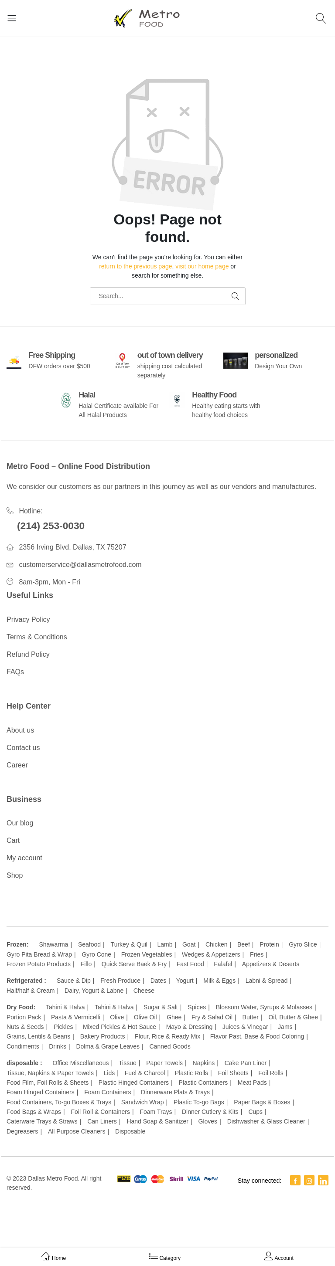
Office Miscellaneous (81, 1062)
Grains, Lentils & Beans (38, 1036)
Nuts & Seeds (25, 1026)
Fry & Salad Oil (211, 1017)
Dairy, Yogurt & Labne (94, 990)
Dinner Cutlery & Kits (210, 1111)
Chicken (216, 944)
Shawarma (53, 944)
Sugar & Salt (161, 1007)
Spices (197, 1007)
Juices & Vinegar (245, 1026)
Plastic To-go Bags (199, 1102)
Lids (109, 1072)
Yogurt (185, 980)
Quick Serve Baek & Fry (134, 964)
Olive (117, 1017)
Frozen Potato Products (39, 964)
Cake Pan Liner (246, 1062)
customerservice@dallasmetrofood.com (80, 564)
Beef (243, 944)
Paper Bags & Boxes (262, 1102)
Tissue (128, 1062)
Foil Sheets (233, 1072)
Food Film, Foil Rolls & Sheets (48, 1082)
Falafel (223, 964)
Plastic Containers (203, 1082)
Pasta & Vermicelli (75, 1017)
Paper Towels (164, 1062)
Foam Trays (156, 1111)
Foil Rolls (271, 1072)
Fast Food (190, 964)
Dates (158, 980)
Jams (285, 1026)
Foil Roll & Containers (100, 1111)
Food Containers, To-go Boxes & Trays (59, 1102)
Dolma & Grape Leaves (108, 1046)
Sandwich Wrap (142, 1102)
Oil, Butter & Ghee (293, 1017)
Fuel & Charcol (145, 1072)
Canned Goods (170, 1046)
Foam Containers (107, 1092)
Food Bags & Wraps (34, 1111)
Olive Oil (145, 1017)
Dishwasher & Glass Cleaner (266, 1121)
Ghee (174, 1017)
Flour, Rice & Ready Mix (167, 1036)
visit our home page (202, 266)
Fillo (86, 964)
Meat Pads (252, 1082)
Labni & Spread (267, 980)
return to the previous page (135, 266)
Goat (188, 944)
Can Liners (102, 1121)
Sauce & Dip (74, 980)
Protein (269, 944)
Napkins (204, 1062)
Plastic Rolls (191, 1072)
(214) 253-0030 (51, 525)
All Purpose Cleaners (77, 1131)
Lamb (164, 944)
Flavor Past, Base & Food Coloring (257, 1036)
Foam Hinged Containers (41, 1092)
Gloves (208, 1121)
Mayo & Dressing (189, 1026)
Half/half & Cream (31, 990)
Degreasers (22, 1131)
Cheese (143, 990)
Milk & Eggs (219, 980)
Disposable (130, 1131)
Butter (251, 1017)
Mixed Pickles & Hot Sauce (119, 1026)
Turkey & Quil (129, 944)
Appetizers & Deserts (271, 964)
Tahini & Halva (65, 1007)
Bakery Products (102, 1036)
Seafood (89, 944)
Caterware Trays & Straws (42, 1121)
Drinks (57, 1046)
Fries (256, 954)
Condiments (23, 1046)
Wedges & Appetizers (211, 954)
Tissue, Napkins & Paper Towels (50, 1072)
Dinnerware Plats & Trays (175, 1092)
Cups (255, 1111)
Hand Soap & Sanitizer (157, 1121)
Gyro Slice (303, 944)
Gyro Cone (96, 954)
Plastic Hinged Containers (134, 1082)
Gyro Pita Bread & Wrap (39, 954)
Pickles (63, 1026)
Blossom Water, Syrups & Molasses (264, 1007)
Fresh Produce (120, 980)
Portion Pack (24, 1017)
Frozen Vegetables (146, 954)
